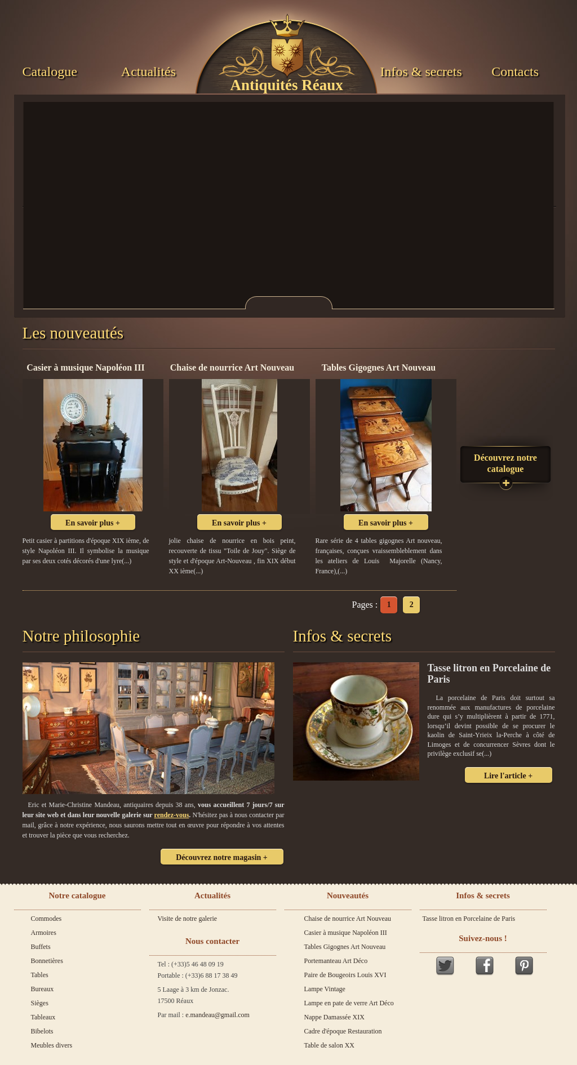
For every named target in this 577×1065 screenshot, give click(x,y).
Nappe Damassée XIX (334, 1017)
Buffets (41, 947)
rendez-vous (171, 815)
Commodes (46, 919)
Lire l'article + (508, 776)
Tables (39, 975)
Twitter (445, 965)
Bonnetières (47, 961)
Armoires (43, 933)
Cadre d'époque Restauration (343, 1031)
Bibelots (42, 1031)
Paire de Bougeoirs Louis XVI (345, 975)
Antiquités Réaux (286, 85)
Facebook (484, 965)
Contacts (515, 71)
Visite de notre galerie (188, 919)
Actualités (148, 71)
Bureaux (42, 989)
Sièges (39, 1003)
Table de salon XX (329, 1045)
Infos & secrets (420, 71)
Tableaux (43, 1017)
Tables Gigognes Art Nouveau (345, 947)
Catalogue (50, 71)
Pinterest (524, 965)
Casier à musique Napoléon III (345, 933)
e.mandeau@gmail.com (217, 1015)
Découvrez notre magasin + (222, 857)
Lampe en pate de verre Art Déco (349, 1003)
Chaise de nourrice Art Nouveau (348, 919)
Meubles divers (52, 1045)
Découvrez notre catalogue (505, 463)
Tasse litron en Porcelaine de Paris (469, 919)
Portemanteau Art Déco (336, 961)
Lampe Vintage (324, 989)
